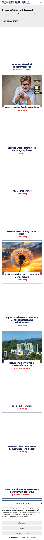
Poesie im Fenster (22, 191)
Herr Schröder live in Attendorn (22, 107)
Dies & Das (22, 110)
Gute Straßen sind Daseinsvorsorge (22, 65)
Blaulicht (21, 409)
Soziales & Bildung (22, 368)
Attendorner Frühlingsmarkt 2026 (22, 232)
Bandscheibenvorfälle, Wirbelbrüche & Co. (21, 364)
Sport (21, 153)
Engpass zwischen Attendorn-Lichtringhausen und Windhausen (22, 320)
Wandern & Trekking (21, 495)
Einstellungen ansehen (22, 533)
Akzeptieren (22, 523)
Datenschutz (24, 537)
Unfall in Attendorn (22, 406)
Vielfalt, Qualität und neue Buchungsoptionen (22, 149)
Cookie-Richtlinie (13, 537)
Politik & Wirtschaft (22, 70)
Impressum (34, 537)
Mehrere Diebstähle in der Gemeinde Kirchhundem (22, 447)
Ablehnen (22, 528)
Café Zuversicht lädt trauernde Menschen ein (22, 275)
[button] (41, 503)
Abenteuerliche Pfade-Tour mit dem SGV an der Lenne (22, 490)
